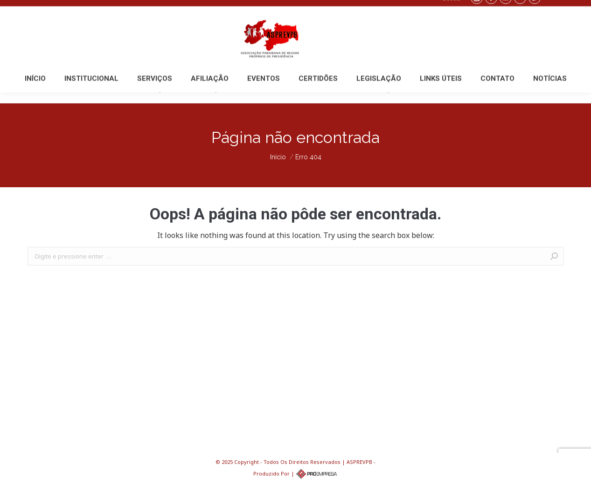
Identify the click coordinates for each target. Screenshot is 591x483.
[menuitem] (35, 89)
